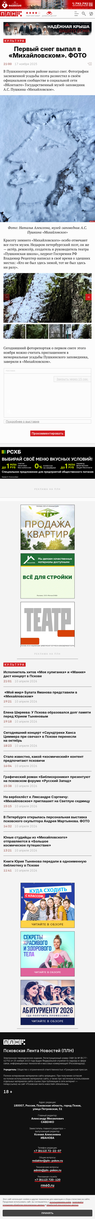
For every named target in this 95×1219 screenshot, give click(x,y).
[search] (84, 14)
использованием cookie (60, 1202)
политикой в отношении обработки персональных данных (43, 1203)
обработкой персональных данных (62, 1205)
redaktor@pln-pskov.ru (47, 1160)
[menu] (77, 14)
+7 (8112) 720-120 (47, 1179)
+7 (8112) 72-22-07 (47, 1151)
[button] (91, 14)
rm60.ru (47, 1185)
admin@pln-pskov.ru (47, 1170)
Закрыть (72, 379)
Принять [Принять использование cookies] (47, 1213)
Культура (15, 41)
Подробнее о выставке (22, 421)
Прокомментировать (47, 433)
